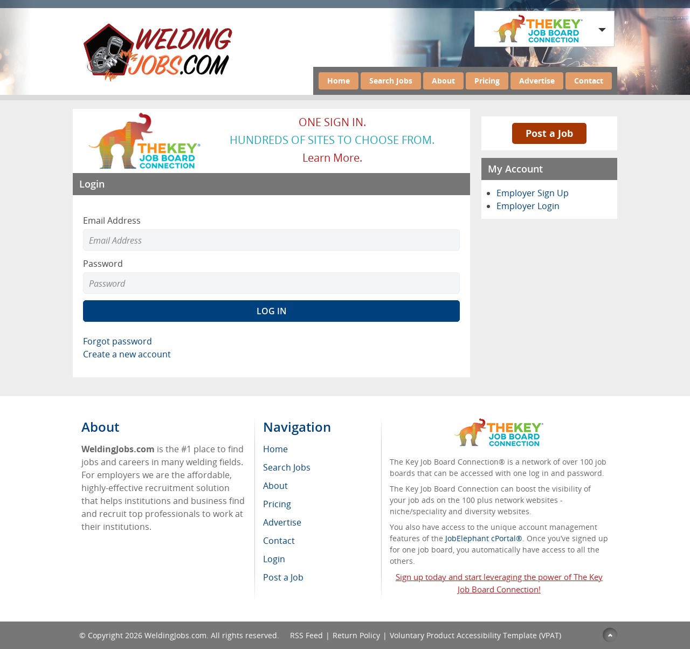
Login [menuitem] (274, 559)
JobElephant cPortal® (483, 538)
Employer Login (528, 206)
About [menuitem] (275, 486)
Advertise (537, 80)
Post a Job (549, 133)
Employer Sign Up (532, 193)
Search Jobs (390, 80)
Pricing (487, 80)
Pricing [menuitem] (277, 504)
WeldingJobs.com (175, 635)
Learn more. (332, 157)
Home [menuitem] (275, 449)
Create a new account (127, 354)
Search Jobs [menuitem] (286, 467)
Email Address (112, 220)
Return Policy (356, 635)
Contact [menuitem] (279, 541)
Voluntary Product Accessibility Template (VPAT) (475, 635)
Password (103, 264)
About (443, 80)
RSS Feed (306, 635)
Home (338, 80)
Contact (588, 80)
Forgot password (117, 341)
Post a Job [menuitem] (283, 577)
